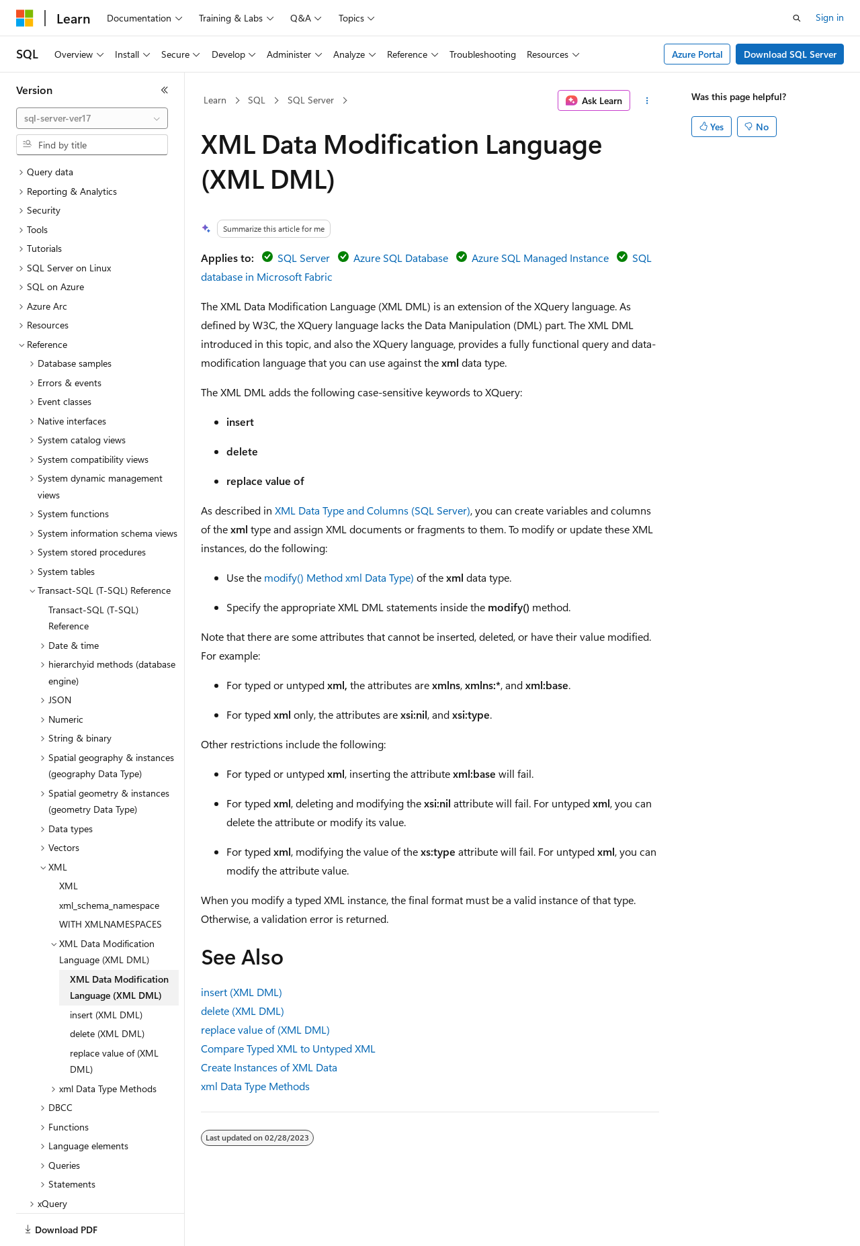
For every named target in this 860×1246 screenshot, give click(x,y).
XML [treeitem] (68, 839)
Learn (215, 99)
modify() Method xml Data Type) (339, 577)
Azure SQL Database (400, 258)
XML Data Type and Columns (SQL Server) (372, 510)
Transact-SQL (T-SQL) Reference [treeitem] (93, 571)
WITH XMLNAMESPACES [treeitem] (110, 877)
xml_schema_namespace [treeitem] (109, 858)
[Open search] (796, 18)
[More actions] (647, 101)
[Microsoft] (25, 18)
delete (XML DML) (242, 1011)
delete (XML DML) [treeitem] (107, 987)
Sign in (830, 17)
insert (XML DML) (241, 992)
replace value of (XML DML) (265, 1029)
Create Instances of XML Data (269, 1067)
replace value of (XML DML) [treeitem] (114, 1015)
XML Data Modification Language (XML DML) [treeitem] (119, 941)
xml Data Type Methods (255, 1086)
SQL (256, 99)
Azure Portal (697, 54)
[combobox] (92, 118)
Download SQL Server (790, 54)
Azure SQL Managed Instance (540, 258)
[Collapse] (164, 90)
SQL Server (311, 99)
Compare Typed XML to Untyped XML (288, 1048)
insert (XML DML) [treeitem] (106, 968)
